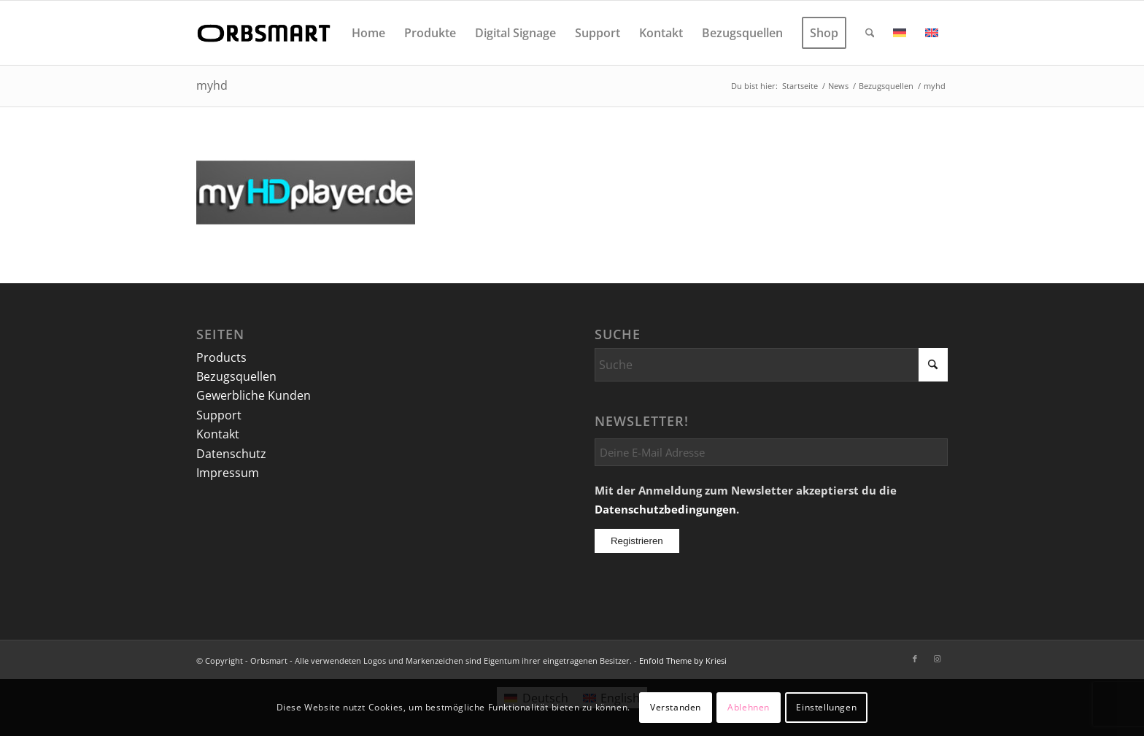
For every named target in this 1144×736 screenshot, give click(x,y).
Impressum (227, 473)
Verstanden (675, 707)
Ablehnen (748, 707)
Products (221, 357)
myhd (212, 85)
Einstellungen (826, 707)
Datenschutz (231, 454)
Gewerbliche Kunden (253, 395)
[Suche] (870, 33)
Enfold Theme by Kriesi (683, 660)
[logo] (266, 33)
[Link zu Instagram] (937, 659)
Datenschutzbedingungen (665, 509)
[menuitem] (368, 33)
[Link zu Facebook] (915, 659)
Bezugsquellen (236, 376)
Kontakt (217, 434)
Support (218, 415)
